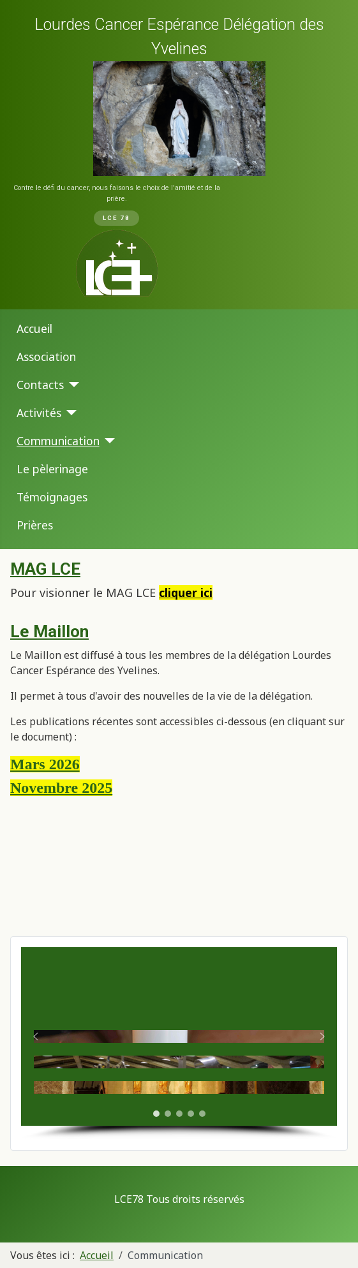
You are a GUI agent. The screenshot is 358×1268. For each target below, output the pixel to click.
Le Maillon (49, 631)
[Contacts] (72, 384)
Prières (35, 525)
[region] (179, 154)
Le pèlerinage (52, 468)
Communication (58, 440)
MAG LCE (45, 569)
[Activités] (69, 412)
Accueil (34, 328)
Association (46, 356)
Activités (39, 412)
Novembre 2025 (61, 787)
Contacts (40, 384)
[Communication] (108, 440)
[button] (36, 1036)
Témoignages (52, 497)
